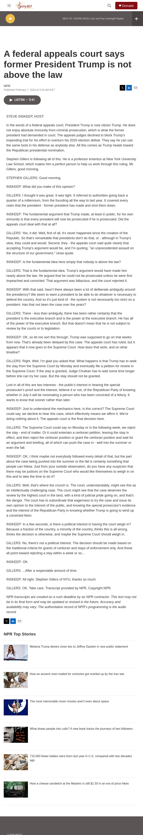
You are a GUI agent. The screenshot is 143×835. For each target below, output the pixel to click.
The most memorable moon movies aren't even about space (69, 701)
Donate (128, 6)
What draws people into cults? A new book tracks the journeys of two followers (81, 728)
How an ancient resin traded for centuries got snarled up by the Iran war (77, 674)
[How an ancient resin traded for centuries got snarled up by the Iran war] (16, 680)
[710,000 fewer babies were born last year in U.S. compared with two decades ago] (16, 762)
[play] (10, 19)
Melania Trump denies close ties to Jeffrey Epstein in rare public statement (79, 646)
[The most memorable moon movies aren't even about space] (16, 707)
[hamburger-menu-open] (9, 5)
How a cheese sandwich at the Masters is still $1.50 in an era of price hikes (79, 783)
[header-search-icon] (109, 5)
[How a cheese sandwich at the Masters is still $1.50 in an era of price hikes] (16, 790)
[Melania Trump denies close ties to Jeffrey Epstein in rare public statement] (16, 653)
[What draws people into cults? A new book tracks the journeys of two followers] (16, 735)
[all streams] (137, 18)
